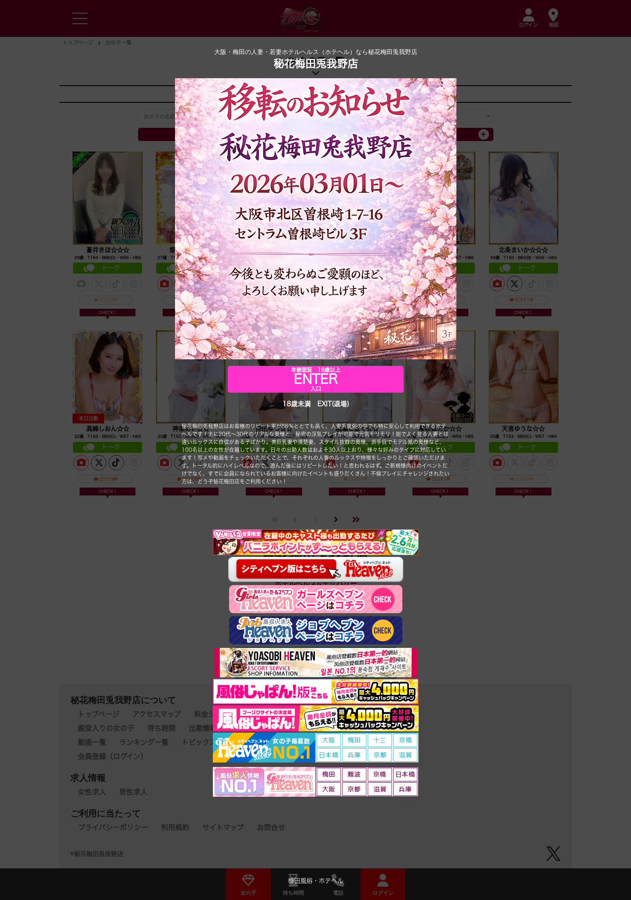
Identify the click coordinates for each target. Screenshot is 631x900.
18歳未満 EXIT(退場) (315, 404)
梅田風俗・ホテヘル (315, 881)
